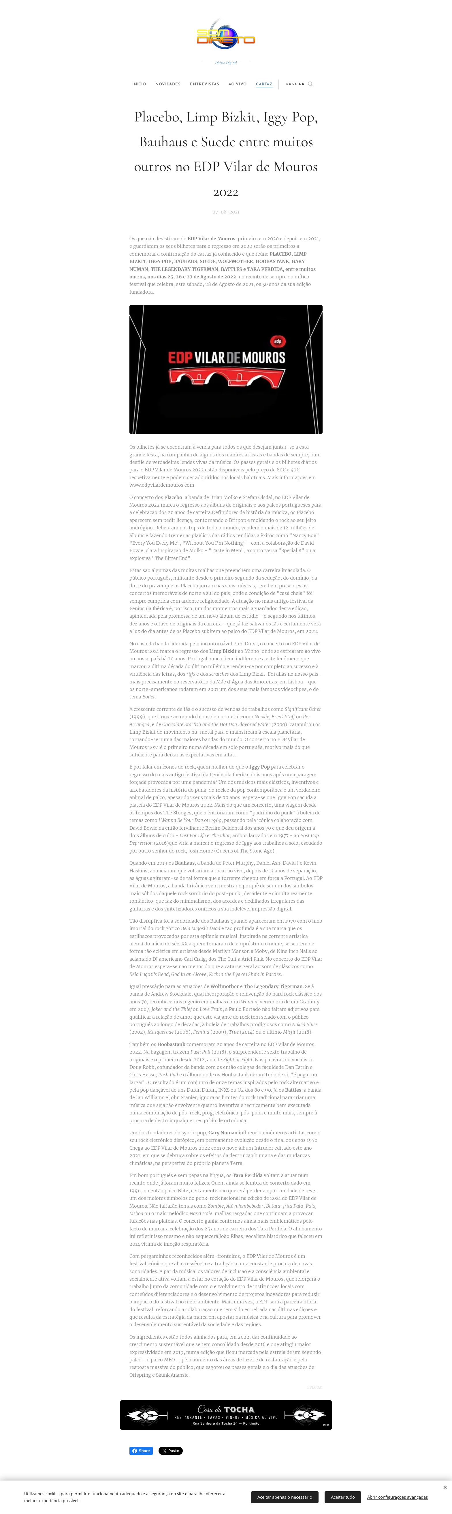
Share (141, 1451)
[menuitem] (134, 84)
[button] (308, 84)
